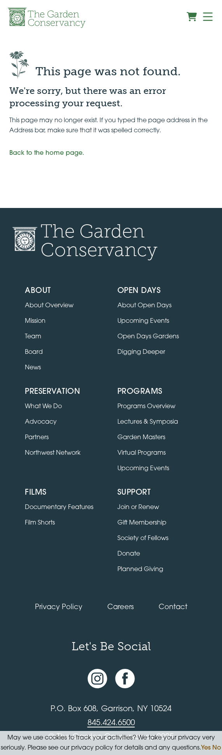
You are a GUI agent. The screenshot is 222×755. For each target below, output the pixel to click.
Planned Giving (140, 569)
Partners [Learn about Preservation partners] (37, 438)
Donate (128, 554)
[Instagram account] (97, 678)
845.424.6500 (111, 723)
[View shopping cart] (192, 17)
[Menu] (207, 16)
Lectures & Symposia (147, 422)
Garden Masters (141, 438)
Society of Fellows (142, 538)
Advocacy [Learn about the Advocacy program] (41, 422)
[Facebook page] (125, 678)
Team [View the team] (33, 337)
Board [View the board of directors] (34, 352)
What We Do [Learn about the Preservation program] (43, 406)
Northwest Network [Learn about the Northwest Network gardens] (52, 453)
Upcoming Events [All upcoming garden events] (143, 321)
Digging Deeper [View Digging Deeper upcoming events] (141, 352)
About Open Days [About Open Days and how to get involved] (144, 306)
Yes (206, 748)
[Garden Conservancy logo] (47, 18)
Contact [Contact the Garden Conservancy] (173, 607)
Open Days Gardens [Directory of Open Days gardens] (148, 337)
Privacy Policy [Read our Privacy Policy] (58, 607)
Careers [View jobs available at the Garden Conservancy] (120, 607)
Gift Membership (141, 523)
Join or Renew (138, 507)
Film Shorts (40, 523)
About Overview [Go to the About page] (49, 306)
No (216, 748)
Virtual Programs (141, 453)
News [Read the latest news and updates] (33, 368)
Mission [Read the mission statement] (35, 321)
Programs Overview (146, 406)
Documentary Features (59, 507)
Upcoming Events (143, 469)
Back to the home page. (46, 153)
